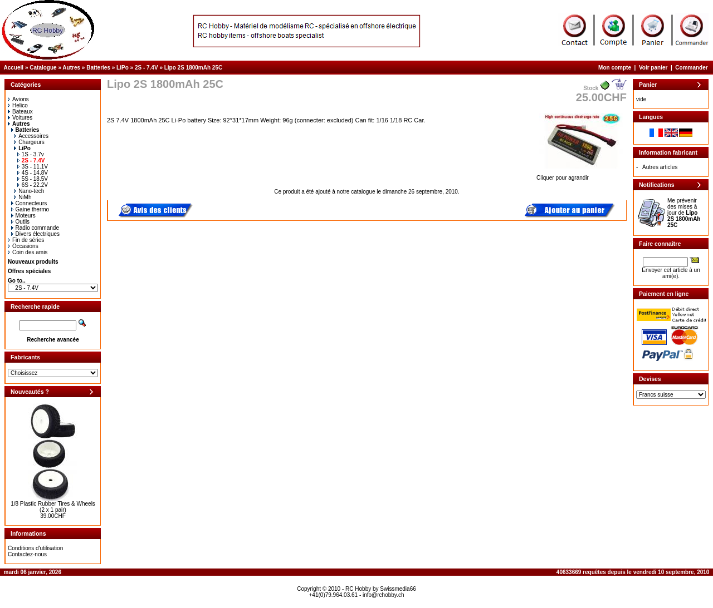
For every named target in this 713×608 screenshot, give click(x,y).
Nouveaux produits (33, 262)
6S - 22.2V (32, 185)
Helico (18, 105)
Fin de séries (26, 240)
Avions (18, 99)
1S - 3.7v (30, 154)
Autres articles (659, 167)
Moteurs (23, 215)
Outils (20, 222)
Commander (691, 68)
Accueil (14, 68)
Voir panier (653, 68)
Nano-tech (29, 191)
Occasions (23, 246)
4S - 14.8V (32, 173)
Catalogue (43, 68)
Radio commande (35, 228)
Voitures (20, 118)
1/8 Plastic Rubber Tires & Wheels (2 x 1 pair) (53, 507)
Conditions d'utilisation (35, 548)
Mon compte (614, 68)
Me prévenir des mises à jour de (683, 212)
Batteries (98, 68)
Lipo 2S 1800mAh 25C (193, 68)
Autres (71, 68)
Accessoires (31, 136)
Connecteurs (29, 203)
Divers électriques (35, 234)
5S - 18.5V (32, 179)
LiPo (122, 68)
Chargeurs (29, 142)
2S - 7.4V (146, 68)
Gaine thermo (30, 209)
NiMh (22, 197)
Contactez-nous (27, 554)
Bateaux (20, 111)
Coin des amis (27, 252)
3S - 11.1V (32, 167)
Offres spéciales (29, 271)
